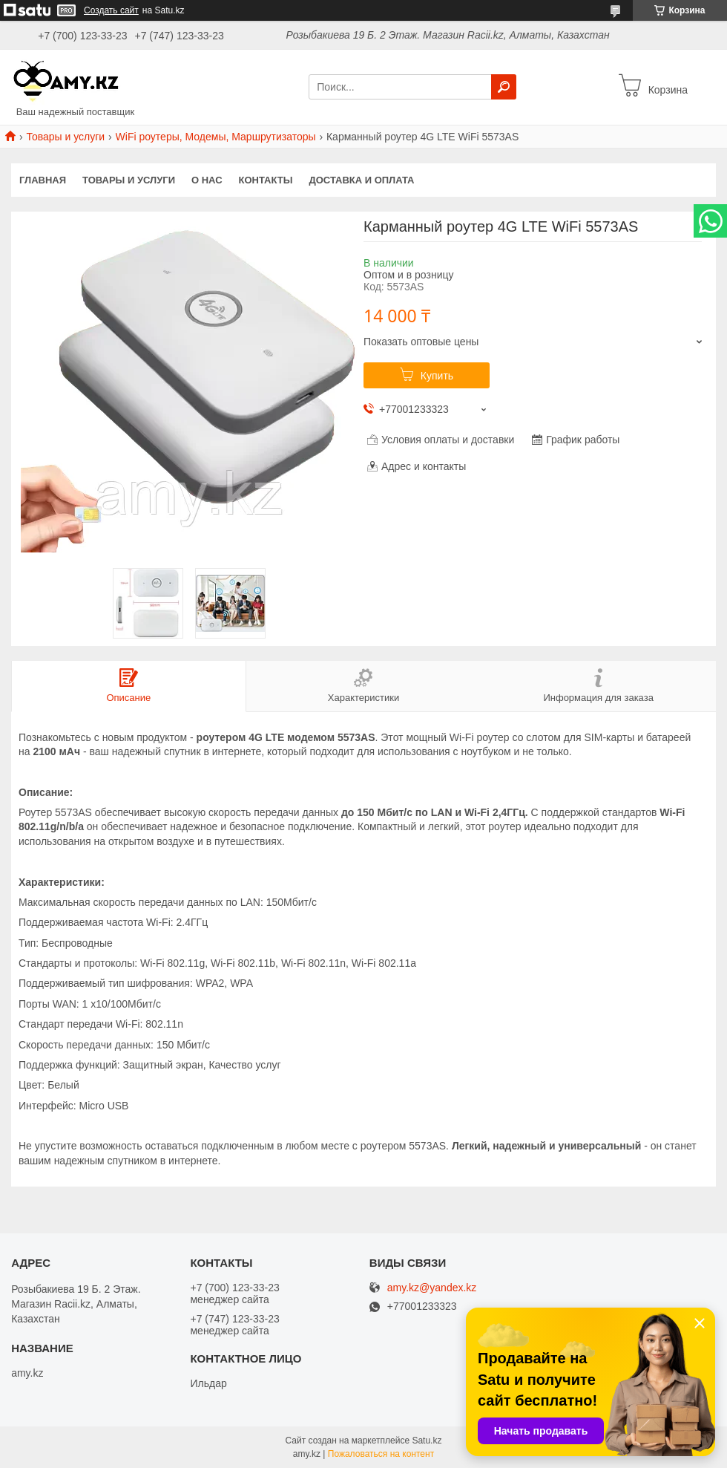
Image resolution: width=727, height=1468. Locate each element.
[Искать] (503, 87)
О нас (207, 180)
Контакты (266, 180)
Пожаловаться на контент (381, 1454)
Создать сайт (111, 10)
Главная (42, 180)
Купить (437, 376)
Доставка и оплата (361, 180)
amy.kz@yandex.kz (432, 1288)
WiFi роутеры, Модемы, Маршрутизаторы (216, 137)
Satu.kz (426, 1440)
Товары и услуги (65, 137)
